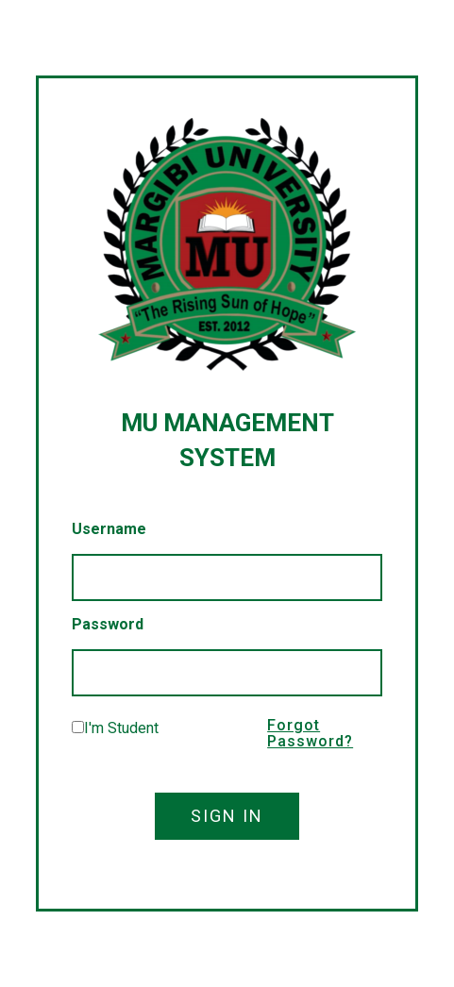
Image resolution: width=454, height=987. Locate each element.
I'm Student (121, 728)
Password (107, 624)
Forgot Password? (310, 733)
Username (109, 529)
